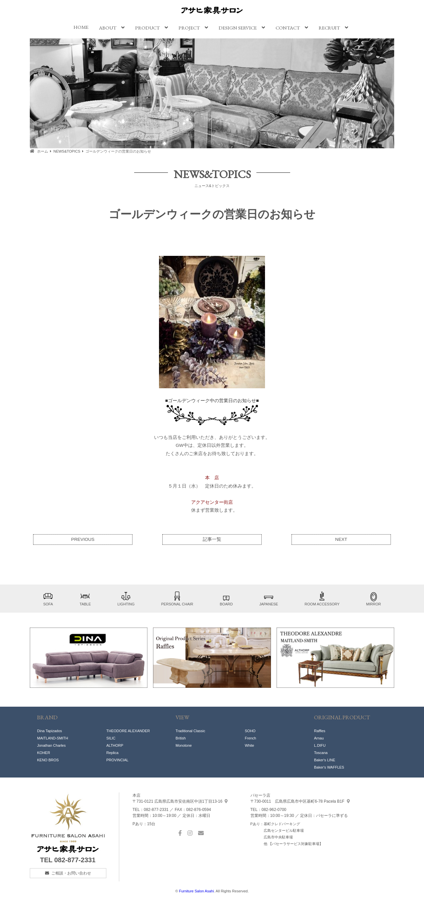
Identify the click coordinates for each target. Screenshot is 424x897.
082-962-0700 (274, 809)
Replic (111, 753)
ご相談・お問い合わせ (71, 873)
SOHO (250, 731)
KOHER (43, 753)
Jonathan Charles (51, 745)
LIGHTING (125, 598)
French (250, 738)
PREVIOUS (82, 539)
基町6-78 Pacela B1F (300, 801)
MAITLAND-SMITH (52, 738)
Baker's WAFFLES (329, 767)
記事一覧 (212, 539)
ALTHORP (114, 745)
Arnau (319, 738)
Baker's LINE (324, 760)
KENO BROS (48, 760)
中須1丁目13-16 (180, 801)
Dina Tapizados (49, 731)
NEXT (341, 539)
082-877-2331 (75, 860)
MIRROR (373, 598)
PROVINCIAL (117, 760)
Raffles (319, 731)
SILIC (111, 738)
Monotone (184, 745)
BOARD (226, 598)
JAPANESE (268, 598)
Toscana (321, 753)
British (181, 738)
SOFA (48, 598)
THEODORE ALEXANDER (128, 731)
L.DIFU (320, 745)
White (249, 745)
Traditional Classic (190, 731)
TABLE (85, 598)
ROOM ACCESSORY (322, 598)
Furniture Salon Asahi (196, 891)
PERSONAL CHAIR (177, 598)
